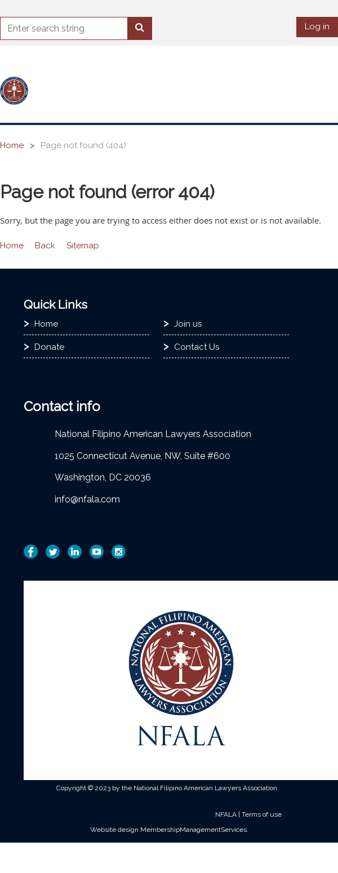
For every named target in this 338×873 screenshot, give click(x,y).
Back (45, 245)
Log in (317, 26)
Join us (188, 324)
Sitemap (82, 245)
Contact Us (196, 347)
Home (12, 145)
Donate (49, 347)
